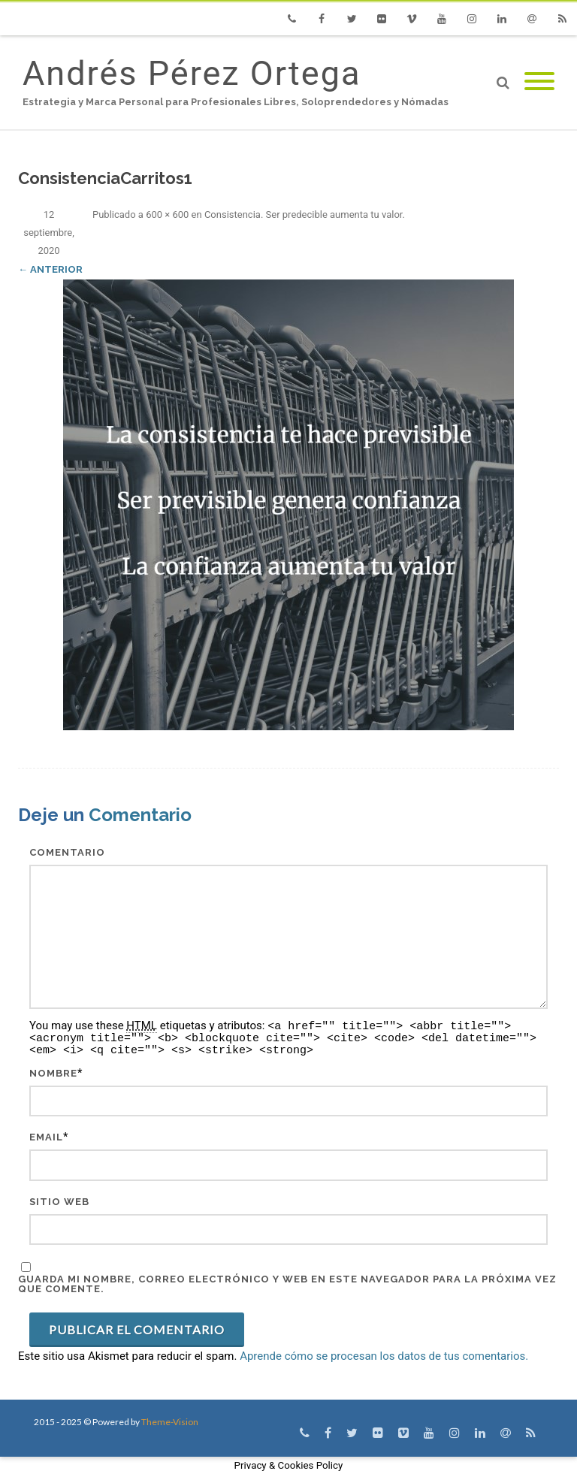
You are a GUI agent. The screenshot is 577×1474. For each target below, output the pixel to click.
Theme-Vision (169, 1421)
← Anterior (50, 269)
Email (46, 1137)
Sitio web (59, 1202)
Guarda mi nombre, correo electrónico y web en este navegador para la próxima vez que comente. (287, 1284)
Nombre (53, 1073)
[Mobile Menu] (539, 82)
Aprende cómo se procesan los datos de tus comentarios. (384, 1356)
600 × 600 (167, 214)
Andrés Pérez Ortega (192, 73)
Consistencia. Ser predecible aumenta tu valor (303, 214)
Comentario (67, 852)
